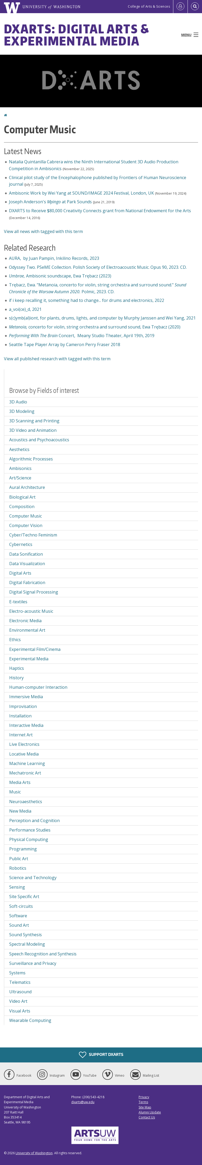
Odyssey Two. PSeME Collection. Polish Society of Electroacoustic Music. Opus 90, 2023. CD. (98, 267)
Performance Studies (29, 830)
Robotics (17, 868)
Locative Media (24, 754)
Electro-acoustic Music (31, 611)
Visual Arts (19, 1011)
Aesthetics (19, 449)
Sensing (17, 887)
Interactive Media (26, 725)
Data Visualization (27, 563)
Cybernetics (20, 544)
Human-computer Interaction (38, 687)
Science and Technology (33, 877)
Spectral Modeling (27, 944)
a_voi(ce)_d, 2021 (25, 309)
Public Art (18, 859)
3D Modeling (21, 411)
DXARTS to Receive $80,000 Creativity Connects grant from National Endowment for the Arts (100, 211)
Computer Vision (25, 525)
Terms (143, 1102)
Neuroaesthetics (25, 801)
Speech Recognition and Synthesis (43, 954)
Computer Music (25, 516)
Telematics (20, 982)
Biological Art (22, 497)
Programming (23, 849)
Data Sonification (26, 554)
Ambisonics (20, 468)
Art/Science (20, 478)
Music (15, 792)
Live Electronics (24, 744)
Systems (17, 973)
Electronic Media (25, 621)
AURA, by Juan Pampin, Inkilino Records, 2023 (54, 258)
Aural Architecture (27, 487)
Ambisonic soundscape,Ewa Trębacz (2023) (60, 276)
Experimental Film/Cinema (34, 649)
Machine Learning (27, 763)
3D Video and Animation (33, 430)
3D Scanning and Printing (34, 421)
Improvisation (23, 706)
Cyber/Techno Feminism (33, 535)
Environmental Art (27, 630)
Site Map (145, 1107)
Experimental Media (28, 659)
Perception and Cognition (34, 820)
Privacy (144, 1097)
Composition (21, 506)
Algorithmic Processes (31, 459)
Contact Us (147, 1117)
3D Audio (18, 402)
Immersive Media (26, 697)
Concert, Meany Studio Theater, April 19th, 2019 (82, 335)
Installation (20, 716)
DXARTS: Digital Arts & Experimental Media (76, 35)
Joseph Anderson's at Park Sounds (50, 202)
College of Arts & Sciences (149, 6)
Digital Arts (20, 573)
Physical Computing (28, 839)
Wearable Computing (30, 1020)
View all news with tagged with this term (43, 231)
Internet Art (21, 735)
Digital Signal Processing (33, 592)
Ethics (15, 639)
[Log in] (180, 6)
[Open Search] (195, 6)
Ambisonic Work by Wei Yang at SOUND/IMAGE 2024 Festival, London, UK (81, 193)
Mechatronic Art (25, 773)
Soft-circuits (21, 906)
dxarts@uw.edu (82, 1102)
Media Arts (20, 782)
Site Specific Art (24, 896)
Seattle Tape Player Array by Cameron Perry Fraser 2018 (64, 344)
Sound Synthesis (25, 935)
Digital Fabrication (27, 582)
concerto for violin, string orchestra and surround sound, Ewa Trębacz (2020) (94, 327)
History (16, 678)
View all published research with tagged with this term (57, 359)
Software (18, 916)
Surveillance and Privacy (32, 963)
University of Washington (34, 1153)
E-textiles (18, 602)
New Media (20, 811)
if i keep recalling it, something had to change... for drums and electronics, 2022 (86, 300)
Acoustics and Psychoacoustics (39, 440)
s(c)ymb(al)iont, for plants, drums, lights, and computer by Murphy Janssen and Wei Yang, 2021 (102, 318)
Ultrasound (20, 992)
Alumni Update (150, 1112)
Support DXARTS (101, 1054)
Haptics (16, 668)
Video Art (18, 1001)
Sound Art (19, 925)
